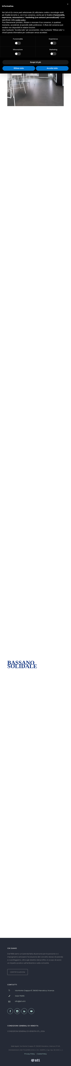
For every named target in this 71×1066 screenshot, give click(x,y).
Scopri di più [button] (35, 62)
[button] (68, 4)
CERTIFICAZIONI (17, 972)
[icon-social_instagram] (17, 1011)
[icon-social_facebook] (10, 1011)
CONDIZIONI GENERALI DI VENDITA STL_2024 (26, 1031)
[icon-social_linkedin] (24, 1011)
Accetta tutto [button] (52, 68)
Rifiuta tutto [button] (19, 68)
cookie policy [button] (20, 20)
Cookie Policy (42, 1054)
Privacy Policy (29, 1054)
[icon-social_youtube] (32, 1011)
